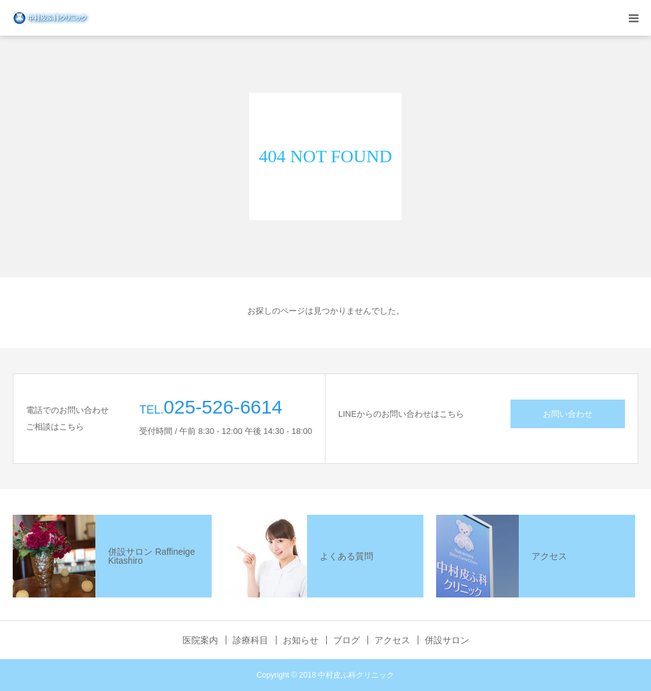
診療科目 (250, 640)
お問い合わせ (568, 414)
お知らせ (301, 640)
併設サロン (447, 640)
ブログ (346, 640)
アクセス (392, 640)
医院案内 (200, 640)
